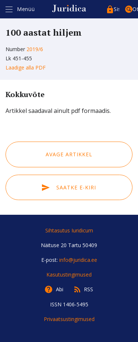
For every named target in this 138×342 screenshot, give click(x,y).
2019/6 (34, 49)
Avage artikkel (69, 154)
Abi (59, 289)
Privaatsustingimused (69, 319)
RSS (88, 289)
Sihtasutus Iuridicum (69, 230)
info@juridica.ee (78, 259)
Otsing (135, 9)
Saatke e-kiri (69, 187)
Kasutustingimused (69, 274)
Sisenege (116, 9)
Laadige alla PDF (26, 67)
